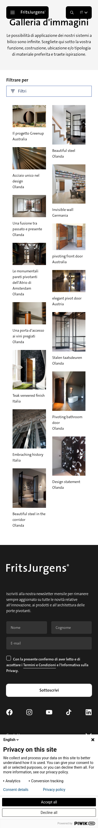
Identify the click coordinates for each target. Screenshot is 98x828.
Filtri (18, 91)
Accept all (49, 802)
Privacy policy (54, 789)
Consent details (15, 789)
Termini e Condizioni (39, 665)
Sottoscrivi (49, 690)
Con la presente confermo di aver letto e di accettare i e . (47, 665)
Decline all (49, 812)
